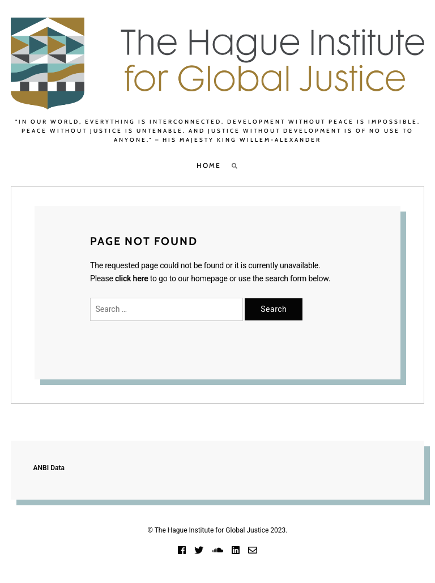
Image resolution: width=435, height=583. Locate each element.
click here (131, 278)
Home (209, 165)
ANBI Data (49, 468)
